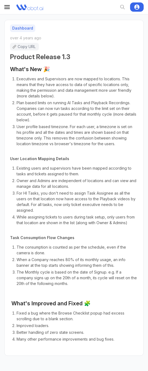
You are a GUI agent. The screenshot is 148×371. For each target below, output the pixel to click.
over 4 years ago (25, 38)
